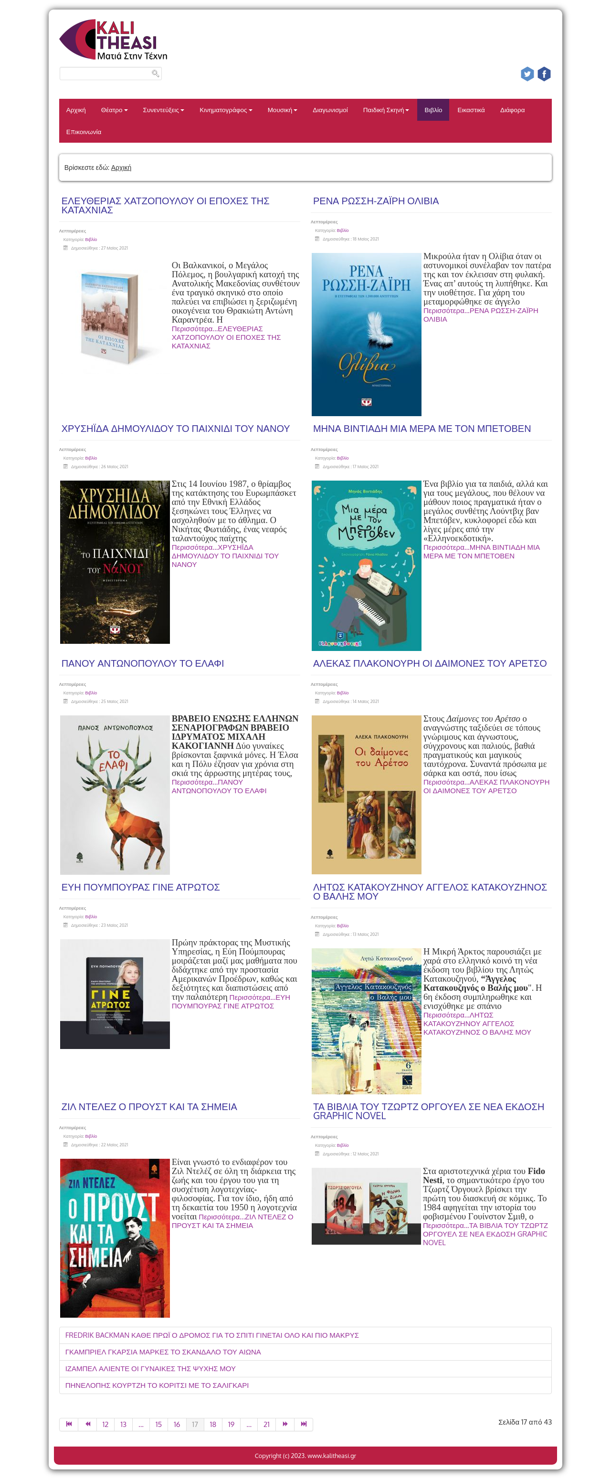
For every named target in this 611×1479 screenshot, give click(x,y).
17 (195, 1424)
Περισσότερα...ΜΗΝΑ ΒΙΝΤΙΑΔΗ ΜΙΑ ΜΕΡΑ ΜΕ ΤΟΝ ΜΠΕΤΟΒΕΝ (481, 551)
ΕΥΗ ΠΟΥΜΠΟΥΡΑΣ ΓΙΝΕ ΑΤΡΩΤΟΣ (141, 887)
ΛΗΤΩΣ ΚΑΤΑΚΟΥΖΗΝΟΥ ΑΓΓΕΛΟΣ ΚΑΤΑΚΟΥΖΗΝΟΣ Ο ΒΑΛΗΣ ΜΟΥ (430, 891)
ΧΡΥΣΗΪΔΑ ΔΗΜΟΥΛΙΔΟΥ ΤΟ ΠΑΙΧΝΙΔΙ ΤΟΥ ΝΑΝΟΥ (176, 428)
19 (231, 1424)
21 (266, 1424)
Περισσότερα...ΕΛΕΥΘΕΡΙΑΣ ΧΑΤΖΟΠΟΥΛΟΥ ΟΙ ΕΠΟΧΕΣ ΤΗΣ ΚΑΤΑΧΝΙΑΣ (226, 337)
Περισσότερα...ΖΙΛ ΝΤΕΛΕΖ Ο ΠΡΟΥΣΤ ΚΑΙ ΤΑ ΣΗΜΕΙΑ (233, 1221)
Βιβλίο (433, 109)
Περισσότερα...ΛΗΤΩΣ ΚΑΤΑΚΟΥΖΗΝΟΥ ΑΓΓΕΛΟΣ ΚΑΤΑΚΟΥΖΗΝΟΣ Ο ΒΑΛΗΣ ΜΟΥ (477, 1023)
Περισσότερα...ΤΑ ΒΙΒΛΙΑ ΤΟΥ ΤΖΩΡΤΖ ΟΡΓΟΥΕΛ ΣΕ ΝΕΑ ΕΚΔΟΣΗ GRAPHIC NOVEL (485, 1234)
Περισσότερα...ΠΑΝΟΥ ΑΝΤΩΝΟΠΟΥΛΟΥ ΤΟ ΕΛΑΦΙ (219, 786)
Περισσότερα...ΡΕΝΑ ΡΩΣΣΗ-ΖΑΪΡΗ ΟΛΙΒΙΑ (480, 315)
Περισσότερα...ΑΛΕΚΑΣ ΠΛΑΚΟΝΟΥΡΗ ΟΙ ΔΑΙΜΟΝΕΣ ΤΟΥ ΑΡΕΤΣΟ (486, 786)
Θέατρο (114, 109)
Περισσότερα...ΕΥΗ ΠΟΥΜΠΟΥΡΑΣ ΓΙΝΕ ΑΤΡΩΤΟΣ (231, 1001)
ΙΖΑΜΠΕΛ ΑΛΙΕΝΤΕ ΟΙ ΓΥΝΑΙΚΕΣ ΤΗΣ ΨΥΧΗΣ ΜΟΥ (150, 1368)
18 (213, 1424)
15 (159, 1424)
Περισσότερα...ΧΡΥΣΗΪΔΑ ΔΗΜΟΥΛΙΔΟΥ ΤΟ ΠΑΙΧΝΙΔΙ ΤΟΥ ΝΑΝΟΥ (225, 556)
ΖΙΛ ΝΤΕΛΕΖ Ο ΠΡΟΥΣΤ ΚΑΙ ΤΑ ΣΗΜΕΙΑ (149, 1106)
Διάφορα (512, 109)
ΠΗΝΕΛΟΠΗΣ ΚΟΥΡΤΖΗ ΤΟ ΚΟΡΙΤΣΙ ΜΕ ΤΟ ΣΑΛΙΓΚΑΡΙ (157, 1385)
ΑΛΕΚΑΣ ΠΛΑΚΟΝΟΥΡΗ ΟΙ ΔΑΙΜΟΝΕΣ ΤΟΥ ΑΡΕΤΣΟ (430, 663)
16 (177, 1424)
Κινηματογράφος (226, 109)
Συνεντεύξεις (164, 109)
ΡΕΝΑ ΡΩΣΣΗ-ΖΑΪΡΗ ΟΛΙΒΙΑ (376, 200)
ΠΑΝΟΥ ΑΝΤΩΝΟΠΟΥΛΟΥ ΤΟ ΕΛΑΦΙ (143, 663)
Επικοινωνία (84, 131)
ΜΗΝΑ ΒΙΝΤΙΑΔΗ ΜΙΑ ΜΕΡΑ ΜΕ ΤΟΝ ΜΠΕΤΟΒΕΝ (422, 428)
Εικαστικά (471, 109)
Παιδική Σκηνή (386, 109)
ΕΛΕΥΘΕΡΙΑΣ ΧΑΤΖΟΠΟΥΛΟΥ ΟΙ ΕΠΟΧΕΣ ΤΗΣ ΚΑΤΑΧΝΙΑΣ (166, 205)
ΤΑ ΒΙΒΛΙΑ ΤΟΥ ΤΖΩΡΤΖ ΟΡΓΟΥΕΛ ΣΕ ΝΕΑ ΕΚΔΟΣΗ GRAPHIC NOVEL (428, 1111)
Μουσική (283, 109)
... (141, 1424)
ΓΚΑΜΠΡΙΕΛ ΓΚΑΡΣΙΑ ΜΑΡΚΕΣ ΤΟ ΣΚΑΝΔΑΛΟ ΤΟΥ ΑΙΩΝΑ (163, 1351)
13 (123, 1424)
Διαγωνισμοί (330, 109)
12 (106, 1424)
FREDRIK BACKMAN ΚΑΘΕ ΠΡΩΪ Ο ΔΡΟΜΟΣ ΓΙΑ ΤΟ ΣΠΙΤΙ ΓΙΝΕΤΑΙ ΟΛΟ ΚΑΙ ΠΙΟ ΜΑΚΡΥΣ (212, 1335)
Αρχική (76, 109)
